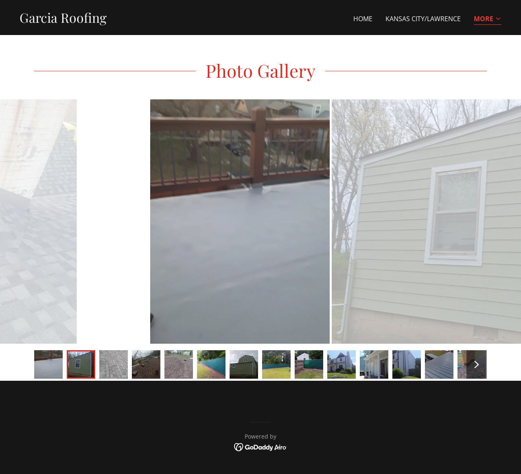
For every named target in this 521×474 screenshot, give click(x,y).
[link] (63, 20)
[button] (487, 19)
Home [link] (362, 18)
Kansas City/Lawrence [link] (423, 18)
